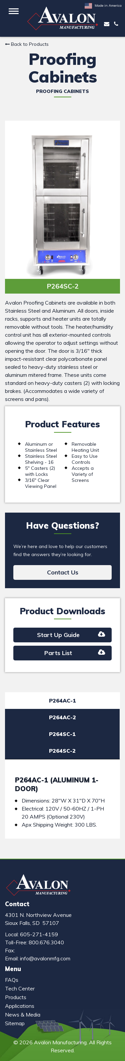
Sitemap (15, 1023)
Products (15, 997)
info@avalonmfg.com (45, 958)
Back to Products (27, 44)
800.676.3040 (46, 942)
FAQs (11, 979)
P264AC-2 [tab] (62, 717)
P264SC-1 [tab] (62, 734)
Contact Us (62, 572)
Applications (19, 1005)
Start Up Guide (71, 635)
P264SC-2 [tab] (62, 750)
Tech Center (20, 988)
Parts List (74, 653)
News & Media (22, 1014)
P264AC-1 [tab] (62, 700)
